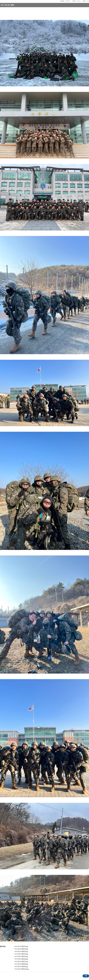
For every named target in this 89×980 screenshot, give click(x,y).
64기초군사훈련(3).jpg (21, 951)
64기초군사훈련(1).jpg (21, 946)
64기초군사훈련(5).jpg (21, 956)
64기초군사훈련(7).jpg (21, 961)
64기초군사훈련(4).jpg (21, 954)
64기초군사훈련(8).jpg (21, 964)
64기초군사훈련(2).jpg (21, 949)
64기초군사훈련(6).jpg (21, 959)
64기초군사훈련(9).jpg (21, 966)
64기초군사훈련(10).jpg (22, 969)
